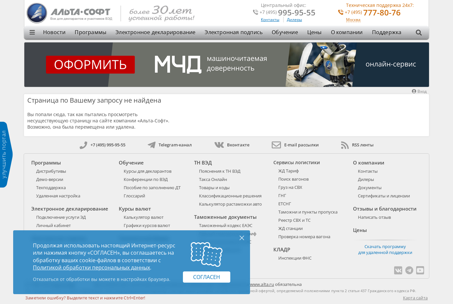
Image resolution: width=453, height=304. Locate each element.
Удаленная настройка (58, 196)
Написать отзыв (374, 217)
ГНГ (282, 195)
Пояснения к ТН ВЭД (219, 171)
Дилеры (294, 19)
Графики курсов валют (147, 225)
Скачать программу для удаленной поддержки (385, 249)
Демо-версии (49, 179)
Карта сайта (415, 298)
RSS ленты (357, 145)
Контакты (270, 19)
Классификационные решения (230, 196)
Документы (370, 187)
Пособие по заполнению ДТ (152, 187)
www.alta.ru (262, 284)
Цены (314, 32)
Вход (419, 91)
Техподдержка (51, 187)
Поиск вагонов (293, 179)
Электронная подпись (234, 32)
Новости (54, 32)
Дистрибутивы (51, 171)
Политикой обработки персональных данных (91, 267)
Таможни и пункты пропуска (308, 212)
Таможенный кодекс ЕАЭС (225, 225)
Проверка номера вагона (304, 237)
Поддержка (387, 32)
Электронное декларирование (155, 32)
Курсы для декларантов (147, 171)
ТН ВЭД (203, 162)
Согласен (206, 277)
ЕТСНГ (284, 204)
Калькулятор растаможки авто (230, 204)
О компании (347, 32)
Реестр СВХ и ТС (294, 220)
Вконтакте (231, 145)
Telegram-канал (170, 145)
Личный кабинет (53, 225)
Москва (353, 20)
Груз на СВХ (290, 187)
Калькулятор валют (144, 217)
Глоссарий (134, 196)
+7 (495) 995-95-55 (102, 145)
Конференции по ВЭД (146, 179)
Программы (90, 32)
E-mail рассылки (295, 145)
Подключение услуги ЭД (61, 217)
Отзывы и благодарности (384, 208)
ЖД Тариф (288, 171)
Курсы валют (135, 208)
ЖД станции (290, 228)
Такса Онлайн (213, 179)
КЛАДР (281, 249)
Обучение (285, 32)
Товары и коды (214, 187)
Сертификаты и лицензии (384, 196)
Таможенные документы (225, 217)
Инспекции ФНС (295, 258)
